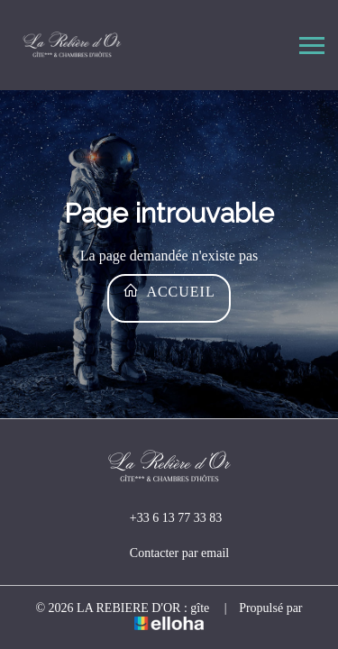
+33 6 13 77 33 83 (165, 518)
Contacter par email (169, 553)
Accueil (169, 290)
